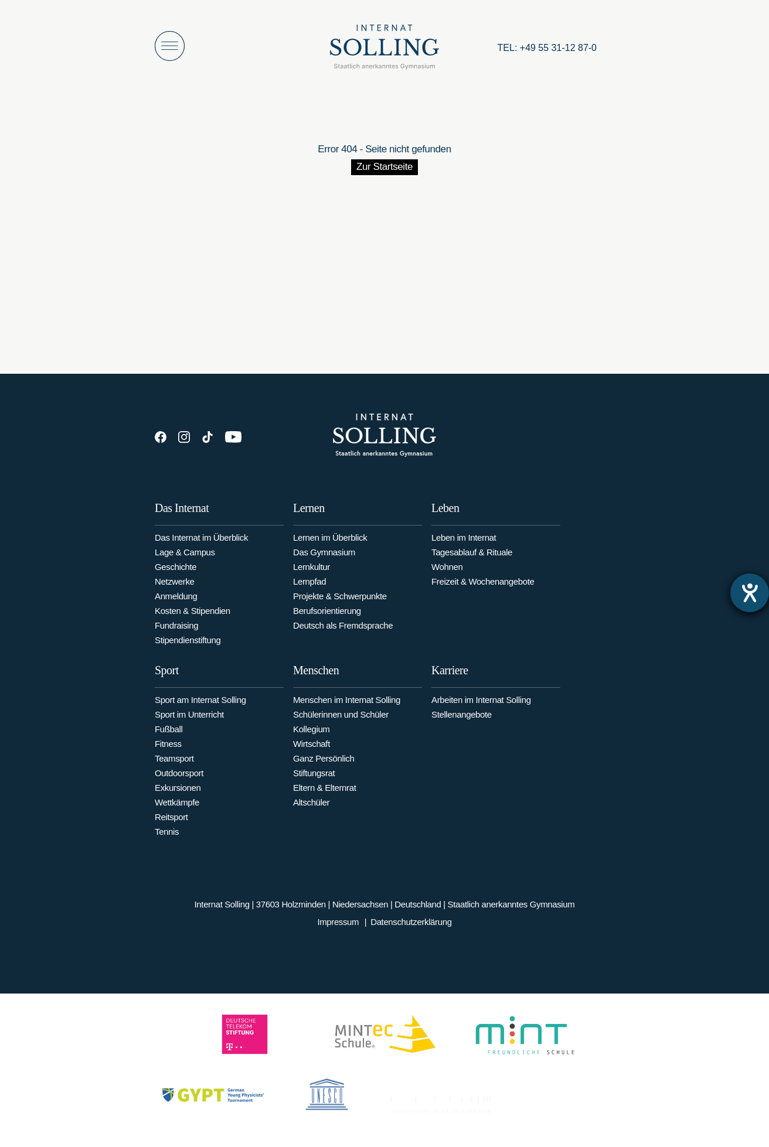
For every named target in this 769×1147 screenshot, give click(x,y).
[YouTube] (233, 437)
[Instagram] (184, 437)
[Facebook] (160, 437)
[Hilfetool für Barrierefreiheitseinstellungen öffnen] (749, 593)
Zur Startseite (384, 166)
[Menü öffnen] (170, 46)
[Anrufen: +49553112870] (547, 48)
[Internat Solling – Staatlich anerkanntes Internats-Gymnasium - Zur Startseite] (384, 50)
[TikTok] (207, 437)
